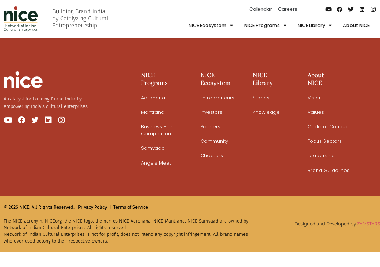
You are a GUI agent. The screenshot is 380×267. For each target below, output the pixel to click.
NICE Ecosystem (211, 26)
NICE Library (315, 26)
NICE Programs (265, 26)
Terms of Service (130, 207)
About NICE (356, 25)
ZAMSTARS (368, 223)
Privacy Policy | (94, 207)
